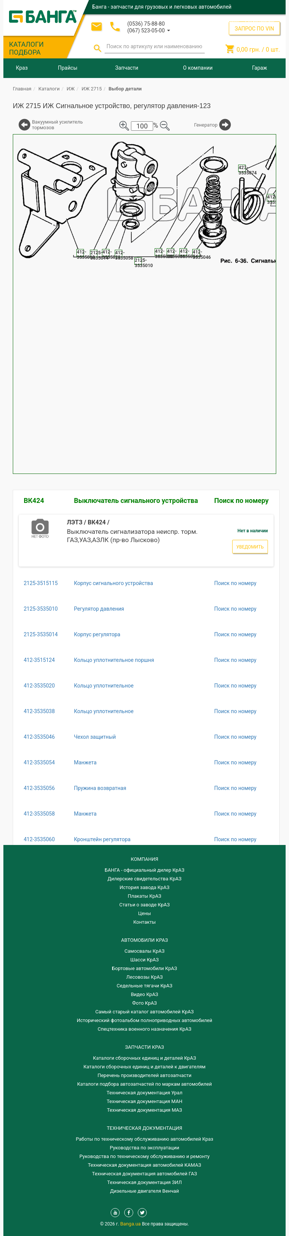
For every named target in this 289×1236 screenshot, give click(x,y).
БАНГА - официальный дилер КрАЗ (144, 870)
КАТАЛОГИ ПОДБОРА (26, 48)
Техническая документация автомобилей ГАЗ (144, 1173)
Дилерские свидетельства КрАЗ (145, 879)
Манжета (85, 762)
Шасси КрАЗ (144, 960)
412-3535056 (39, 788)
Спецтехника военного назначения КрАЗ (145, 1029)
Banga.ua (131, 1224)
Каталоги (48, 89)
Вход (233, 20)
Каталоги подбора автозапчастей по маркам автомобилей (144, 1084)
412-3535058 (39, 814)
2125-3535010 (41, 609)
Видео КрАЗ (144, 994)
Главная (22, 89)
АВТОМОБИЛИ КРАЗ (144, 940)
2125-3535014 (41, 634)
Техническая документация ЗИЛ (144, 1182)
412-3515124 (39, 660)
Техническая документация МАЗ (144, 1110)
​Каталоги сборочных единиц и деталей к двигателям (144, 1066)
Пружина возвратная (100, 788)
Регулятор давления (99, 609)
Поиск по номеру (241, 500)
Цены (144, 913)
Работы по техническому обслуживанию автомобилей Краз (144, 1139)
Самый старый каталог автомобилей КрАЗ (144, 1011)
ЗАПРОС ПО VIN (254, 29)
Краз (21, 68)
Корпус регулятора (97, 634)
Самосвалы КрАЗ (144, 951)
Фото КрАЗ (144, 1003)
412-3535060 (39, 839)
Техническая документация (144, 1128)
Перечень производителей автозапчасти (144, 1075)
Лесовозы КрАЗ (144, 977)
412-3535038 (39, 711)
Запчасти (126, 68)
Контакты (144, 922)
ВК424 (34, 500)
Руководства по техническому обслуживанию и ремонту (144, 1156)
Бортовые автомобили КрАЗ (144, 968)
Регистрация (259, 20)
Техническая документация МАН (144, 1101)
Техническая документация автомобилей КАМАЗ (144, 1165)
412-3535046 (39, 737)
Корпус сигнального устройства (113, 583)
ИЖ (71, 89)
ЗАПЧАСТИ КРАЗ (144, 1047)
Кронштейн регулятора (102, 839)
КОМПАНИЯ (144, 859)
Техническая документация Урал (144, 1092)
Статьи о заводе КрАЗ (144, 905)
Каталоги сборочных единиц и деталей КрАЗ (144, 1058)
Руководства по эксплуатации (144, 1147)
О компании (198, 68)
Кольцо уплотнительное (103, 686)
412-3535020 (39, 686)
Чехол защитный (95, 737)
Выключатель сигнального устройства (136, 500)
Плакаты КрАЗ (144, 896)
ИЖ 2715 (92, 89)
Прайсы (68, 68)
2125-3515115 (41, 583)
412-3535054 (39, 762)
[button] (148, 30)
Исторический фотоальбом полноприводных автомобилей (144, 1020)
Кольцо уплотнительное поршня (114, 660)
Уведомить (250, 547)
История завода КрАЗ (145, 887)
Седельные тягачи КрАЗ (144, 985)
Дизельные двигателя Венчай (144, 1191)
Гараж (259, 68)
